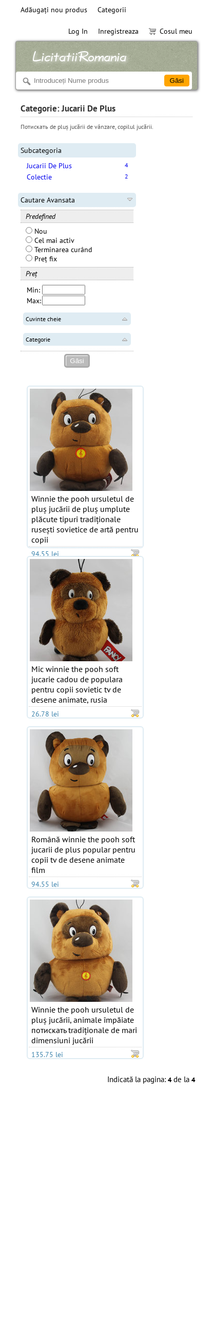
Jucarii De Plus (49, 165)
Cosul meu (170, 31)
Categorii (112, 9)
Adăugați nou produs (54, 9)
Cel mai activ (50, 240)
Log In (78, 31)
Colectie (39, 177)
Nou (36, 231)
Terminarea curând (59, 249)
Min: (33, 290)
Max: (34, 300)
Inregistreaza (118, 31)
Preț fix (41, 258)
